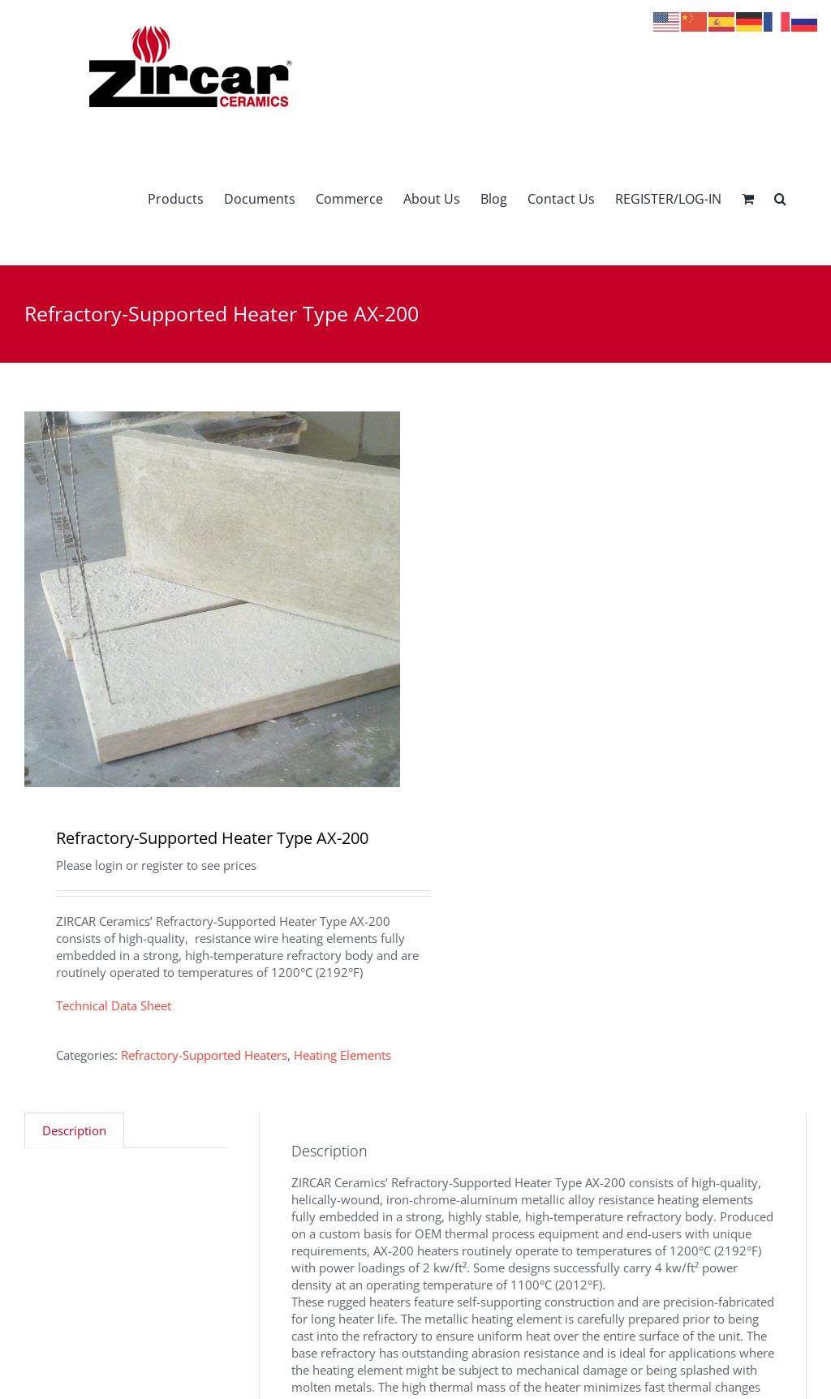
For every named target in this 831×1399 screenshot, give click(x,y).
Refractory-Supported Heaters (204, 1055)
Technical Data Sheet (113, 1005)
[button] (780, 198)
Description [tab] (74, 1130)
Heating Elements (342, 1055)
